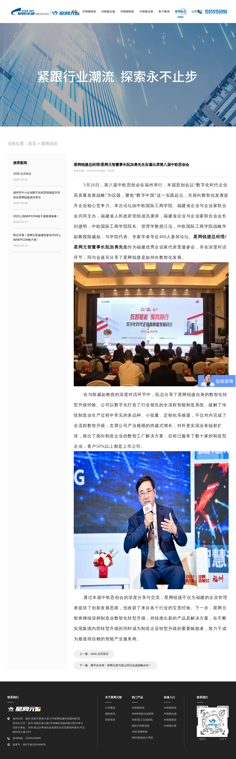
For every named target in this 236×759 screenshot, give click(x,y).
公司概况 (110, 706)
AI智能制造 (127, 11)
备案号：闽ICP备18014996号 (29, 743)
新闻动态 (49, 143)
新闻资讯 (110, 712)
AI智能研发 (89, 11)
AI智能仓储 (108, 11)
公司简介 (197, 11)
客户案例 (164, 11)
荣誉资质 (110, 718)
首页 (74, 11)
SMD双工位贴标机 (142, 718)
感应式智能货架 (141, 724)
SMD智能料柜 (140, 730)
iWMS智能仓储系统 (143, 712)
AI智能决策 (146, 11)
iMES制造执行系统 (142, 736)
